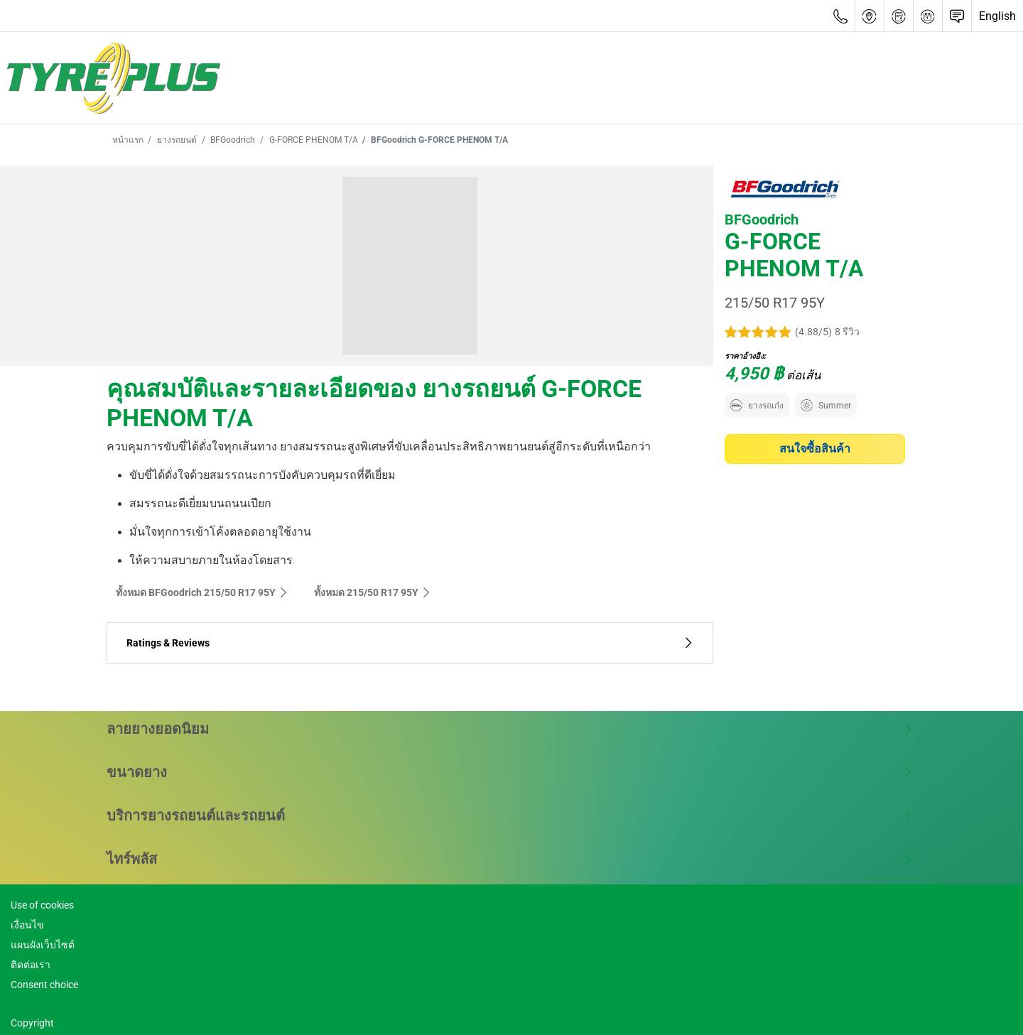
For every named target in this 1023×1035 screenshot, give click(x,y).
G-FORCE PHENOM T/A (312, 140)
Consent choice (44, 984)
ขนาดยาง (510, 772)
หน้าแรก (128, 140)
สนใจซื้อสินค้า (814, 448)
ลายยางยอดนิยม (510, 729)
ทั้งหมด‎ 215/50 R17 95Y (372, 592)
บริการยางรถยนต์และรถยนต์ (510, 815)
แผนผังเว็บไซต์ (43, 944)
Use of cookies (42, 905)
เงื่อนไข (27, 925)
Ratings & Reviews (409, 643)
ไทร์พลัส (510, 859)
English (997, 16)
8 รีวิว (847, 331)
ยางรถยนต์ (176, 140)
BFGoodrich (231, 140)
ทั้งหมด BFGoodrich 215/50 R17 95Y (202, 592)
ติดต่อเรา (30, 964)
